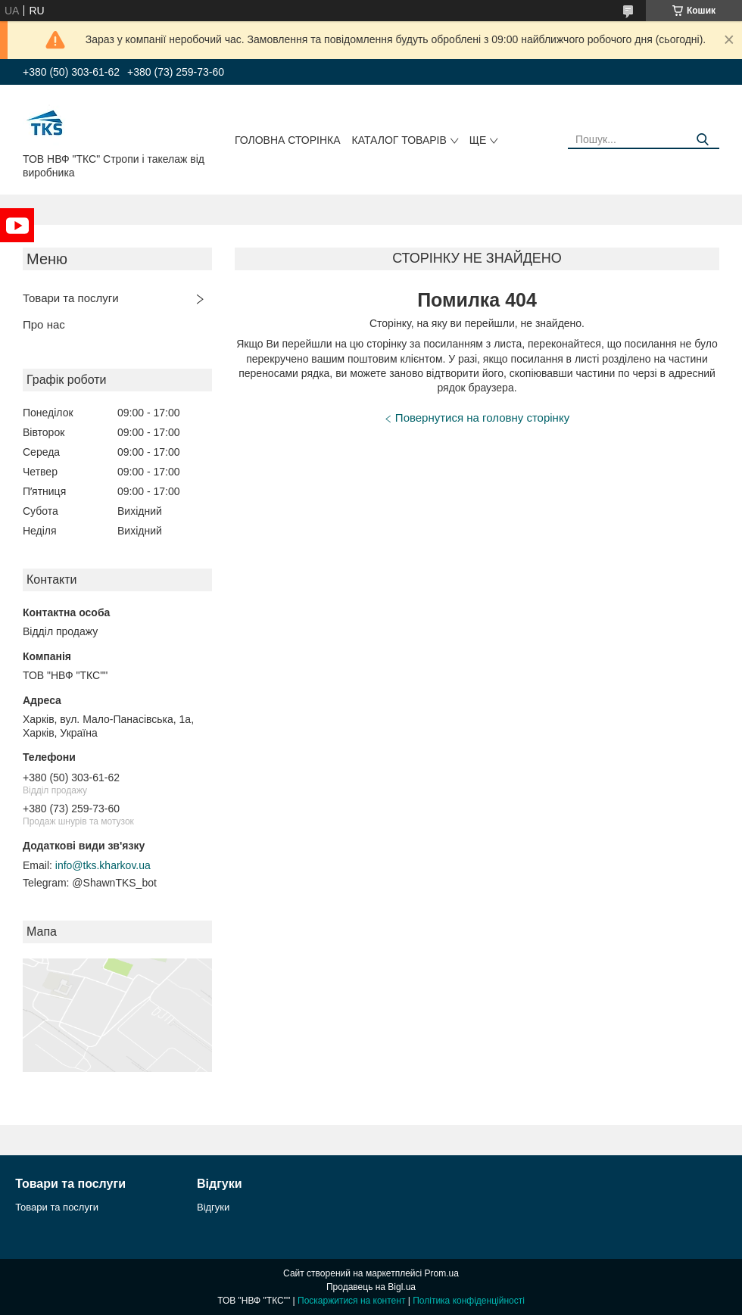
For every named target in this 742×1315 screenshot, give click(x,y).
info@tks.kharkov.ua (103, 865)
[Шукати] (702, 139)
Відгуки (213, 1207)
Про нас (44, 324)
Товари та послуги (71, 297)
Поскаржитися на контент (351, 1300)
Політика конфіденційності (469, 1300)
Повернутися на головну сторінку (482, 417)
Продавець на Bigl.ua (371, 1287)
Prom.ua (442, 1273)
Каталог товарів (399, 140)
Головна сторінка (288, 140)
